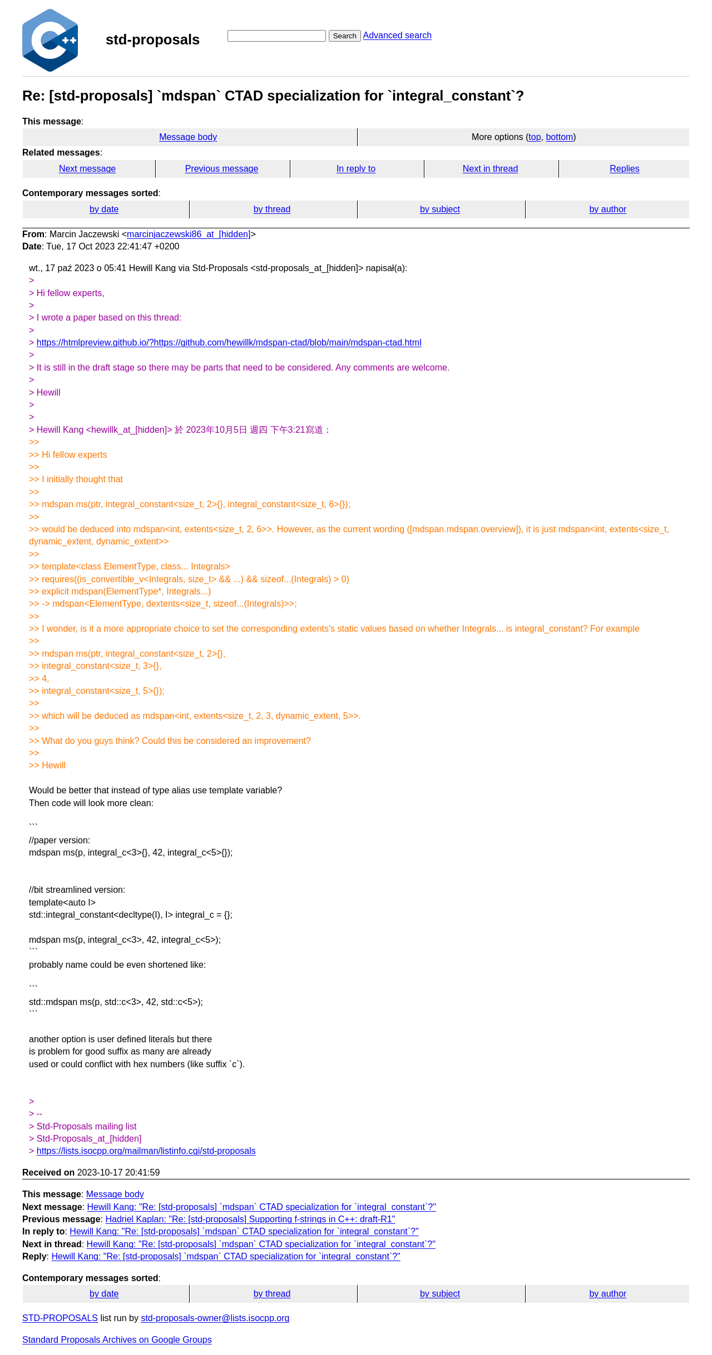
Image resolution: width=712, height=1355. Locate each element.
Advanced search (397, 35)
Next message (87, 168)
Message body (188, 137)
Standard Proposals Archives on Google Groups (117, 1339)
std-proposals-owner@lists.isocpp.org (215, 1318)
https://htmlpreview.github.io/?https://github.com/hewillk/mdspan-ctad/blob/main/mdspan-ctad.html (229, 342)
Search (345, 36)
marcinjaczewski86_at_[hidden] (188, 234)
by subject (440, 209)
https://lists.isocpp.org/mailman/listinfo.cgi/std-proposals (146, 1151)
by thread (272, 209)
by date (104, 209)
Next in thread (490, 168)
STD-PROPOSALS (60, 1318)
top (534, 137)
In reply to (356, 168)
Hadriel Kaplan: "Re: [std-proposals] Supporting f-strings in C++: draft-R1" (250, 1219)
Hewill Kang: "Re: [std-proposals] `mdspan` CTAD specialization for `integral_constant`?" (261, 1207)
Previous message (222, 168)
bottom (559, 137)
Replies (624, 168)
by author (607, 209)
